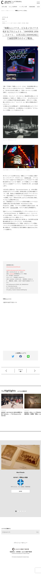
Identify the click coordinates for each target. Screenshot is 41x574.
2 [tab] (18, 511)
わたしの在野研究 (13, 6)
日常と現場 (4, 6)
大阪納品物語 (32, 6)
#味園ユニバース (6, 23)
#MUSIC (15, 23)
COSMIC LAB (27, 178)
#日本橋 (23, 23)
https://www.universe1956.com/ (13, 266)
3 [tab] (20, 511)
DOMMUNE (11, 273)
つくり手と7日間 (23, 6)
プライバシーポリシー (20, 543)
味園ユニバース (7, 299)
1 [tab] (15, 511)
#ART (11, 23)
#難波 (27, 23)
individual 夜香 (14, 207)
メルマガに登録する (5, 528)
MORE (20, 491)
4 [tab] (22, 511)
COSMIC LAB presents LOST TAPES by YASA (15, 270)
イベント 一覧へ (20, 370)
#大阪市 (19, 23)
